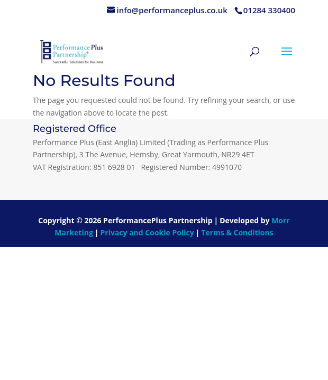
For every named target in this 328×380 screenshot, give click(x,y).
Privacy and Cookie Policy (147, 232)
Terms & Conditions (237, 232)
